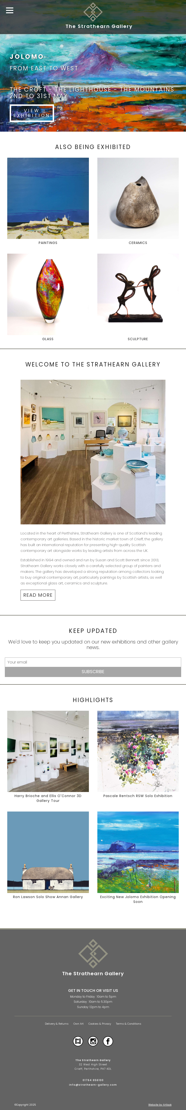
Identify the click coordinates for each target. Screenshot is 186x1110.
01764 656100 (93, 1080)
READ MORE (38, 595)
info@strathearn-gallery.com (93, 1085)
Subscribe (93, 672)
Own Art (78, 1023)
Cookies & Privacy (99, 1023)
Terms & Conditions (128, 1023)
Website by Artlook (160, 1105)
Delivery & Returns (57, 1023)
